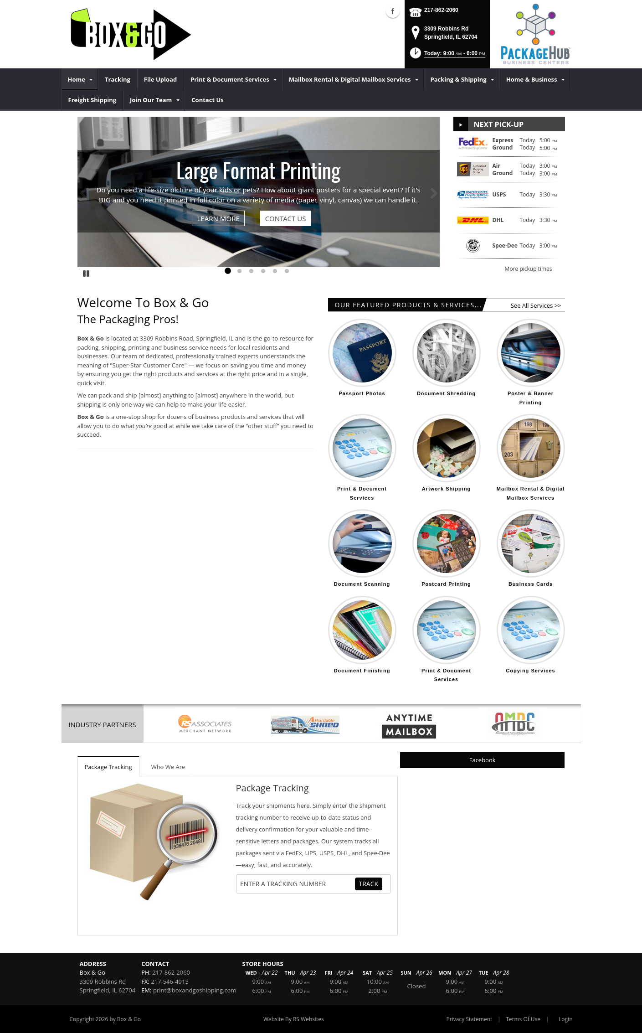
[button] (446, 56)
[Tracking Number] (297, 884)
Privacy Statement (470, 1019)
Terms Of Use (523, 1019)
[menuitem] (80, 79)
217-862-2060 (441, 10)
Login (565, 1019)
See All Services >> (536, 305)
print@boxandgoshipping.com (194, 990)
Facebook (482, 760)
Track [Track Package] (369, 883)
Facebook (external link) (393, 11)
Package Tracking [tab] (108, 767)
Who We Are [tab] (168, 767)
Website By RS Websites (293, 1019)
